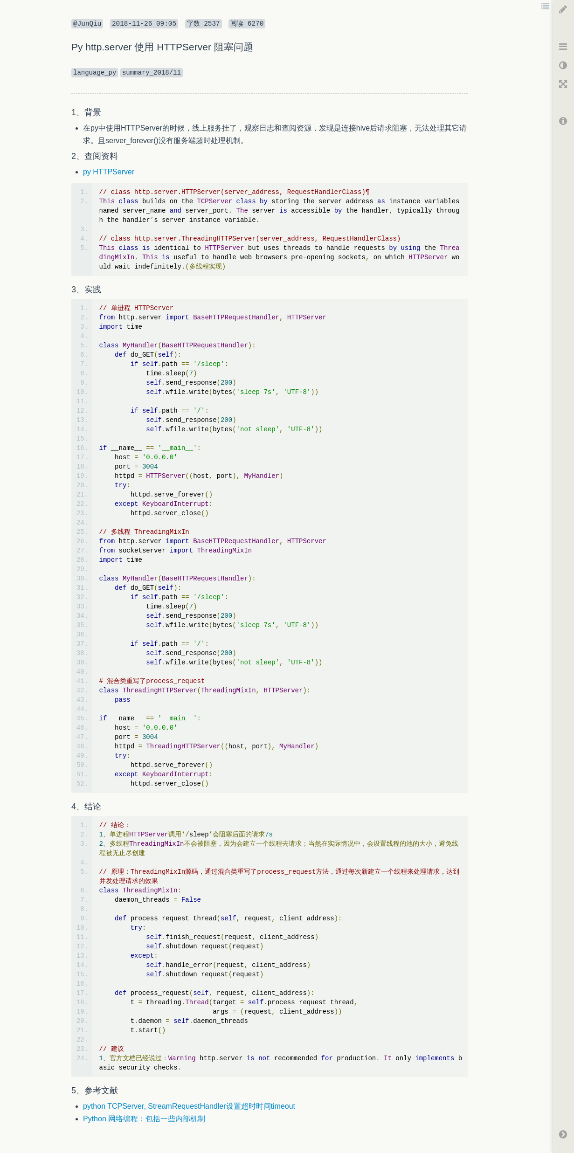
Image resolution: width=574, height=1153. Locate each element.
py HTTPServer (108, 172)
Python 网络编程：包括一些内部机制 (144, 1119)
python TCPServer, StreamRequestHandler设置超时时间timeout (189, 1106)
